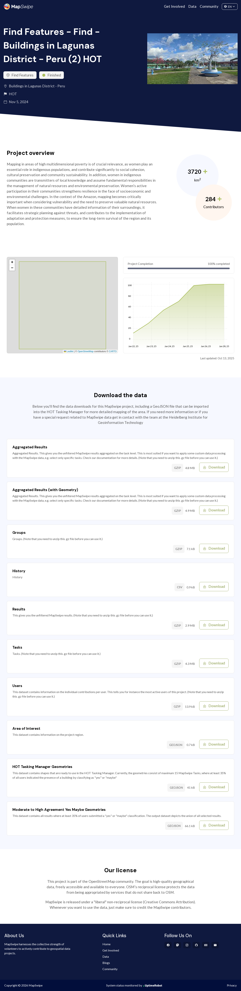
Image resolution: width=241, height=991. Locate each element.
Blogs (106, 962)
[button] (12, 262)
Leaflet (68, 351)
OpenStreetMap (86, 351)
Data (192, 6)
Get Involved (174, 6)
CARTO (113, 351)
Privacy (232, 985)
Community (209, 6)
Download (214, 467)
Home (106, 944)
